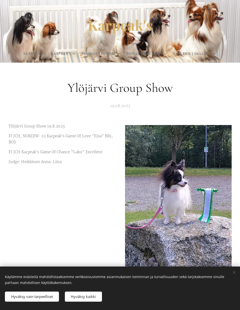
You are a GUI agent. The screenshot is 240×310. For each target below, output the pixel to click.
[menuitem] (37, 54)
